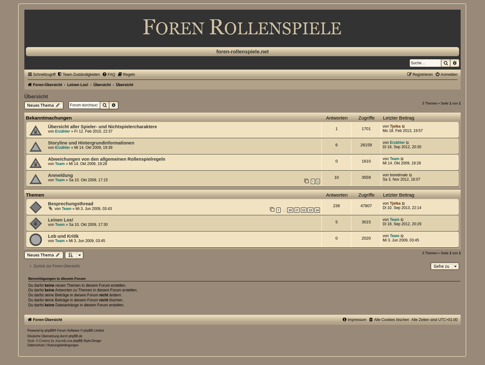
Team (60, 164)
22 (303, 210)
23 (310, 210)
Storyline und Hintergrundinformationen (91, 142)
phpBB (49, 330)
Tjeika (395, 126)
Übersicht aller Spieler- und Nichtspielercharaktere (102, 126)
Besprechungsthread (70, 203)
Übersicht (36, 96)
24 (317, 210)
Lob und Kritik (63, 236)
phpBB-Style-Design (87, 341)
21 (296, 210)
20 (289, 210)
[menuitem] (78, 74)
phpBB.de (75, 336)
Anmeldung (60, 175)
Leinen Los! (60, 219)
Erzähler (62, 131)
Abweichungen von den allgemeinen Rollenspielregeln (106, 159)
